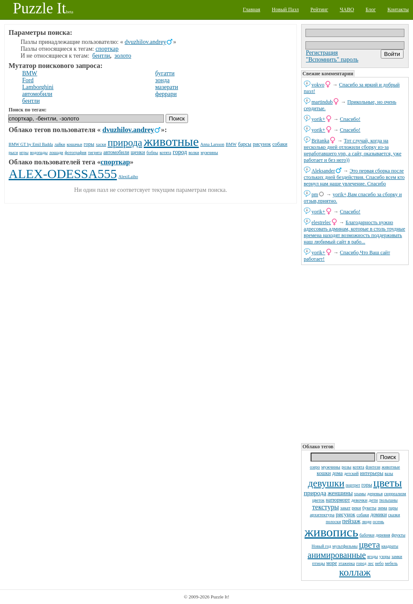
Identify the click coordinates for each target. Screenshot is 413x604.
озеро (315, 467)
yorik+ (318, 119)
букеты (369, 507)
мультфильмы (345, 546)
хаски (101, 144)
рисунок (345, 514)
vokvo (317, 85)
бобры (152, 152)
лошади (56, 152)
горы (366, 485)
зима (382, 507)
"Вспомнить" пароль (332, 59)
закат (345, 507)
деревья (374, 493)
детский (351, 473)
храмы (360, 493)
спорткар (107, 49)
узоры (384, 556)
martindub (322, 102)
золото (122, 55)
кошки (324, 473)
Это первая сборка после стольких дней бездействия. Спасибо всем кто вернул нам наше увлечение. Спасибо (354, 177)
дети (373, 499)
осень (378, 521)
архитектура (322, 514)
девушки (326, 483)
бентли (101, 55)
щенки (138, 152)
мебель (391, 563)
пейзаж (351, 521)
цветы (387, 483)
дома (337, 473)
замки (396, 556)
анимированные (337, 555)
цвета (369, 544)
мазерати (166, 87)
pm (314, 194)
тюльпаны (388, 500)
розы (346, 466)
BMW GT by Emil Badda (31, 144)
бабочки (367, 535)
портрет (353, 485)
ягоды (372, 556)
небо (379, 563)
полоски (333, 521)
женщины (339, 493)
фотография (75, 152)
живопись (331, 532)
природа (315, 493)
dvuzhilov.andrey (145, 42)
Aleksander (323, 171)
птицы (318, 563)
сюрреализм (395, 493)
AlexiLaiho (128, 176)
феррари (166, 94)
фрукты (398, 535)
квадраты (389, 546)
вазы (389, 473)
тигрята (95, 152)
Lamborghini (38, 87)
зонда (162, 80)
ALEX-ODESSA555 (63, 173)
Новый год (321, 546)
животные (391, 467)
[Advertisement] (355, 353)
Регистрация (322, 52)
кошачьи (74, 144)
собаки (363, 514)
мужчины (330, 466)
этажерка (346, 563)
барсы (244, 144)
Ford (28, 80)
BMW (29, 73)
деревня (383, 535)
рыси (13, 152)
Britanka (320, 141)
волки (193, 152)
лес (371, 563)
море (331, 563)
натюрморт (338, 500)
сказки (394, 514)
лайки (59, 144)
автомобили (37, 94)
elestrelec (321, 222)
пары (393, 507)
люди (366, 521)
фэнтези (373, 467)
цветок (318, 500)
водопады (39, 152)
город (361, 563)
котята (358, 467)
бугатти (165, 73)
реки (356, 507)
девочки (359, 499)
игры (23, 152)
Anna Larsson (212, 144)
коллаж (354, 572)
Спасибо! (350, 119)
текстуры (325, 507)
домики (378, 515)
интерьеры (371, 473)
